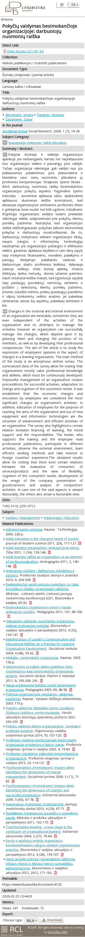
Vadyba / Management (22, 518)
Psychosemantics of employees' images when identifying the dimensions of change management (40, 772)
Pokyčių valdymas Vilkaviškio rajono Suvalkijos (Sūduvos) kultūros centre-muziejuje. (40, 710)
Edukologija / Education (61, 518)
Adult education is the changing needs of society (42, 538)
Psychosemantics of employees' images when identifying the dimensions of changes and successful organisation (40, 790)
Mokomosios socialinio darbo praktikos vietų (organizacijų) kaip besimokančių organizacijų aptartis (40, 671)
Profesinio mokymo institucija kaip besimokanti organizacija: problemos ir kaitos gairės (41, 742)
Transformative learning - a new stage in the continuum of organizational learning (39, 829)
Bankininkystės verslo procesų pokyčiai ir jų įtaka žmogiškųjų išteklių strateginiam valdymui (42, 586)
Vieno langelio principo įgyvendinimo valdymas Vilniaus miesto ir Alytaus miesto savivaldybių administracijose (40, 863)
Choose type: (13, 920)
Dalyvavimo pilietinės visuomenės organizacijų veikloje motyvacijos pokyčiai (40, 623)
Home (8, 19)
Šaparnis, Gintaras (50, 115)
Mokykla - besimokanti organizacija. (32, 657)
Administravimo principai (24, 529)
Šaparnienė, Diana (18, 119)
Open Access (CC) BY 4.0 (25, 51)
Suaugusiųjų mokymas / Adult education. (37, 143)
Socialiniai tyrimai (14, 131)
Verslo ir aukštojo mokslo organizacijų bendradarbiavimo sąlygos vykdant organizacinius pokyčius (43, 845)
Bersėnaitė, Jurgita (19, 115)
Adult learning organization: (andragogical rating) (42, 548)
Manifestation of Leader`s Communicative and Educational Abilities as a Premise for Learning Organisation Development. (40, 643)
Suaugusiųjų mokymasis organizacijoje (34, 804)
